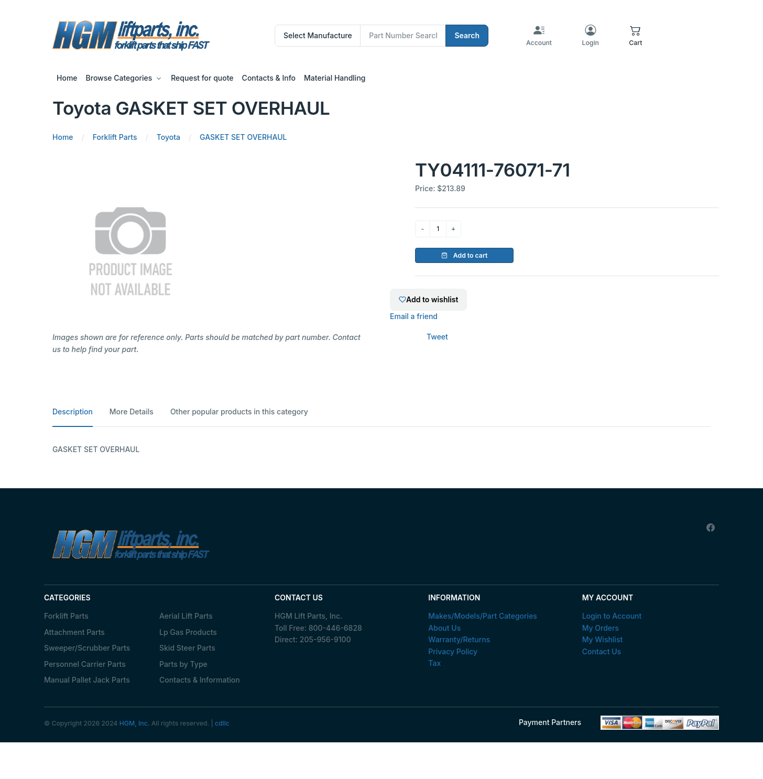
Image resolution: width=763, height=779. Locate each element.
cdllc (222, 723)
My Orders (600, 627)
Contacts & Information (199, 679)
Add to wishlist (428, 299)
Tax (434, 663)
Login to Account (612, 615)
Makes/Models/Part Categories (482, 615)
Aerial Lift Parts (186, 615)
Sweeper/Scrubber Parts (87, 647)
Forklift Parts (66, 615)
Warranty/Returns (459, 639)
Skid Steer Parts (187, 647)
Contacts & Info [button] (269, 77)
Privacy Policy (452, 651)
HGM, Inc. (134, 723)
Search (466, 35)
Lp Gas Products (188, 632)
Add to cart (464, 255)
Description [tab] (72, 411)
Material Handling (334, 77)
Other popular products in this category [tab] (239, 411)
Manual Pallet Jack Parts (87, 679)
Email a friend (414, 316)
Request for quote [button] (202, 77)
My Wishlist (602, 639)
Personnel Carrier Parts (85, 664)
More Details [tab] (132, 411)
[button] (635, 36)
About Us (444, 627)
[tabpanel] (381, 449)
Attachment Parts (74, 632)
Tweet (437, 336)
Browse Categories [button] (119, 77)
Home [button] (67, 77)
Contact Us (601, 651)
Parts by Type (183, 664)
